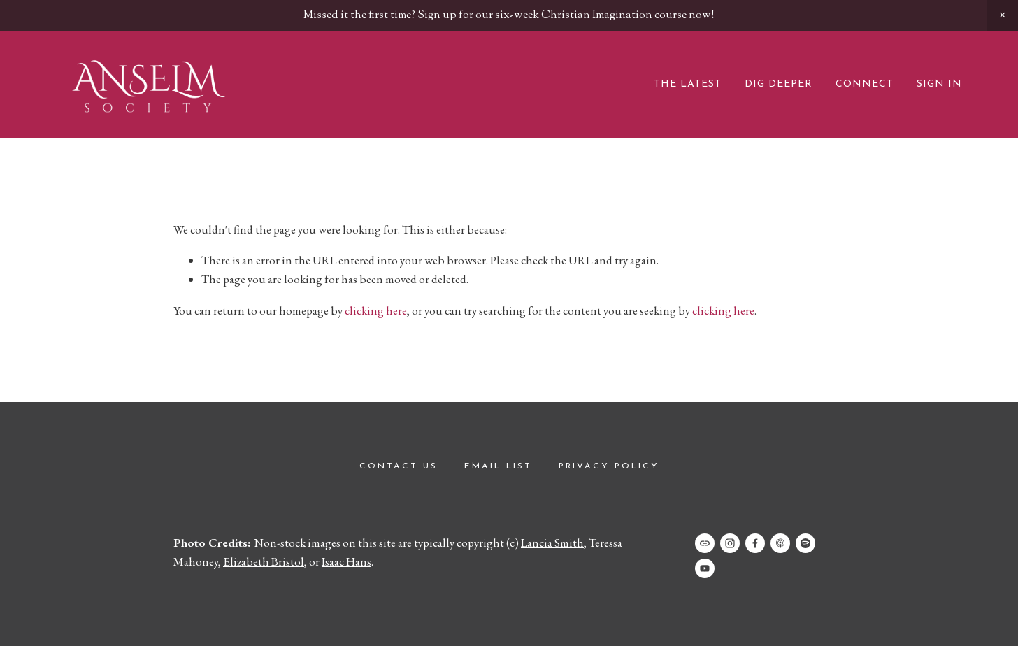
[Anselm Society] (705, 568)
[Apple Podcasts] (780, 543)
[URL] (705, 543)
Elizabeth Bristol (263, 561)
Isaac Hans (346, 561)
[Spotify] (805, 543)
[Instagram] (730, 543)
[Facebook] (755, 543)
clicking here (376, 310)
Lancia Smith (552, 542)
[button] (1002, 15)
